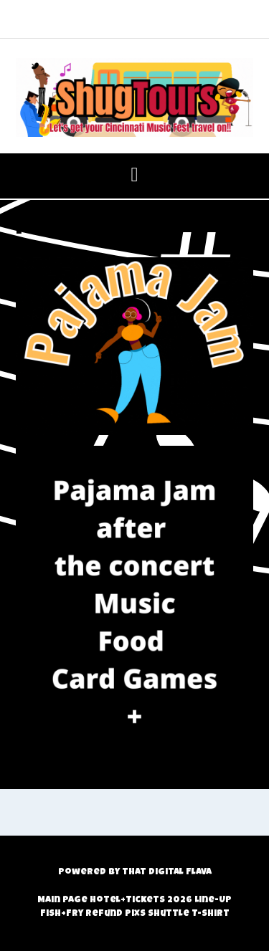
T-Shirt (211, 914)
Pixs (135, 914)
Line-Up (213, 900)
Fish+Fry (61, 914)
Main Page (62, 900)
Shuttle (168, 914)
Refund (104, 914)
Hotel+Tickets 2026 (141, 900)
